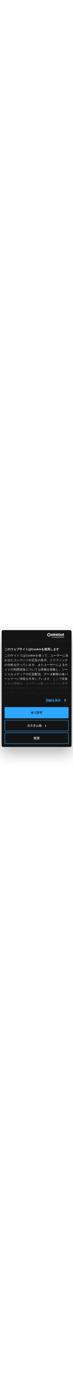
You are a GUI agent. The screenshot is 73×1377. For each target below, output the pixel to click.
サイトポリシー (46, 1343)
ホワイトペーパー (14, 1343)
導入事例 (8, 1323)
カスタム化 (36, 725)
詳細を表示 (53, 700)
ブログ (7, 1330)
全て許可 (36, 712)
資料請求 (42, 1316)
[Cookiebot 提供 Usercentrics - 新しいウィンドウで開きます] (52, 635)
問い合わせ (43, 1323)
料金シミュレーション (16, 1316)
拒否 (37, 738)
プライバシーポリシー (50, 1337)
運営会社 (42, 1330)
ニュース (8, 1337)
